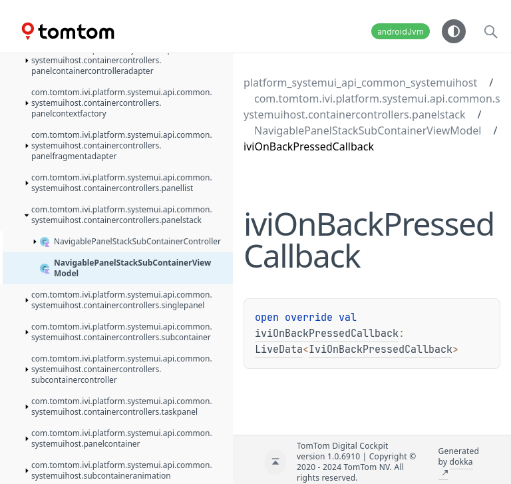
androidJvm (400, 32)
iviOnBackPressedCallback (327, 333)
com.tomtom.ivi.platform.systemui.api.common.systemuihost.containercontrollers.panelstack (372, 106)
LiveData (279, 349)
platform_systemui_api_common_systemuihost (360, 82)
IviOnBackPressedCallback (380, 349)
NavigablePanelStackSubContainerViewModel (367, 130)
